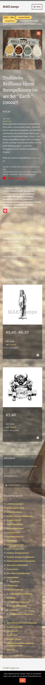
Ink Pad (15, 194)
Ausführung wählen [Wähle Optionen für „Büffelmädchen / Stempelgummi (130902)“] (37, 437)
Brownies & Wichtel (14, 520)
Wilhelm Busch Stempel (15, 528)
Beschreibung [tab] (8, 223)
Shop (12, 17)
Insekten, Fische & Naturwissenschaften (21, 561)
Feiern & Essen (12, 540)
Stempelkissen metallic (11, 199)
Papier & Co (13, 610)
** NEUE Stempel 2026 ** (15, 504)
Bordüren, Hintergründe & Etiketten (20, 516)
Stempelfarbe (17, 196)
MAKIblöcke (11, 598)
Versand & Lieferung (14, 639)
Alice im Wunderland (14, 512)
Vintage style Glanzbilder (18, 606)
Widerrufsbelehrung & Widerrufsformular (22, 623)
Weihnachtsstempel (20, 207)
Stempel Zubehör (24, 17)
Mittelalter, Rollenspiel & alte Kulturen (20, 557)
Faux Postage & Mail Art (15, 536)
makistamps (7, 196)
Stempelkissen (10, 21)
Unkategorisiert (12, 585)
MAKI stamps (11, 6)
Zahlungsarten (12, 631)
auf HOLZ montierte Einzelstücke (21, 614)
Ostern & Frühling (13, 532)
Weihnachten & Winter (15, 524)
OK (22, 680)
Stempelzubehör (27, 202)
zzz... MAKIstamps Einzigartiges (18, 602)
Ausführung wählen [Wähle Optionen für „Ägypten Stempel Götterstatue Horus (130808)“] (37, 355)
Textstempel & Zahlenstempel (17, 565)
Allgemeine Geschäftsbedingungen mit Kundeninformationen (20, 644)
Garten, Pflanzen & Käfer (15, 549)
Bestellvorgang (12, 635)
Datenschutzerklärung (15, 627)
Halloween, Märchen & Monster (18, 553)
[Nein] (42, 678)
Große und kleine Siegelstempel (20, 593)
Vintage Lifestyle (12, 569)
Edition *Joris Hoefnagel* (16, 508)
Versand (8, 121)
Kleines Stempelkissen (27, 194)
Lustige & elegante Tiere (15, 544)
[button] (39, 33)
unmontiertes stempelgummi (13, 204)
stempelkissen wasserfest (12, 202)
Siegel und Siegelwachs (15, 589)
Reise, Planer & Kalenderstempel (18, 573)
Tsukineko (37, 202)
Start (6, 17)
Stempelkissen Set (26, 199)
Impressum (11, 649)
